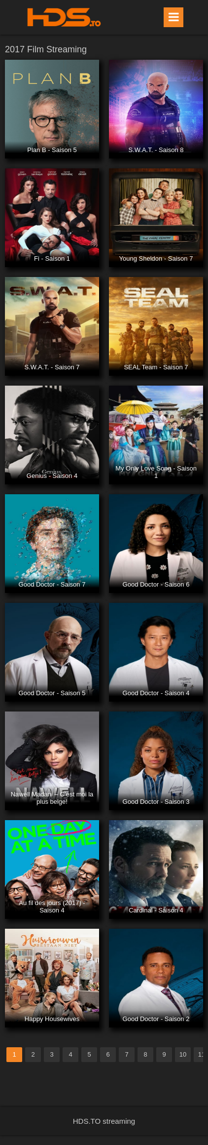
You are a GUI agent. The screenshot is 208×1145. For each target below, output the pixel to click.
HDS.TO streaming (104, 1121)
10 (182, 1054)
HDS (64, 17)
